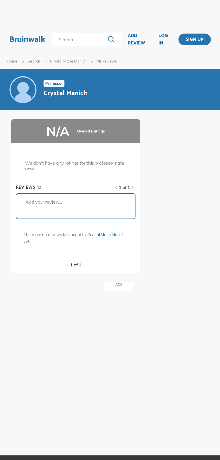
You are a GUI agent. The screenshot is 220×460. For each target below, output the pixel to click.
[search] (79, 39)
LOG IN (163, 39)
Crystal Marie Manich (68, 61)
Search (34, 61)
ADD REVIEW (136, 39)
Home (12, 61)
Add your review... (43, 202)
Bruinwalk (27, 39)
